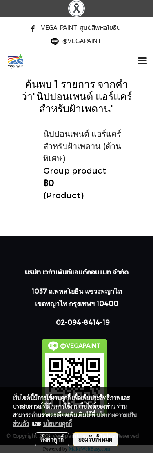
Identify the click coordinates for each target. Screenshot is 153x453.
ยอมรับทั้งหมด (95, 439)
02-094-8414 (78, 322)
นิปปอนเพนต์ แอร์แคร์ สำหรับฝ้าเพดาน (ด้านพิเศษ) (82, 146)
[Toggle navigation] (142, 61)
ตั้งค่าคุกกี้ (52, 439)
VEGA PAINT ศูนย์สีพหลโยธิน (81, 27)
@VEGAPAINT (81, 40)
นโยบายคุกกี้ (57, 423)
